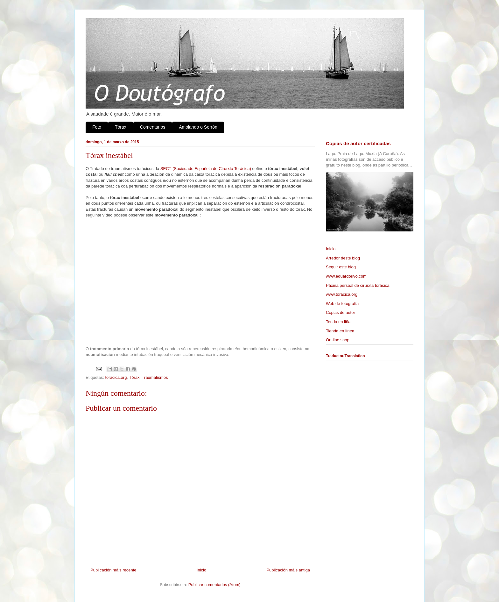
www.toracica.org (341, 294)
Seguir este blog (341, 267)
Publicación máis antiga (288, 570)
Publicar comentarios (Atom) (214, 584)
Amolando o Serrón (198, 127)
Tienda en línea (340, 331)
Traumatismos (155, 377)
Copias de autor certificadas (358, 143)
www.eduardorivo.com (346, 276)
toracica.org (116, 377)
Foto (96, 127)
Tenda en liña (338, 321)
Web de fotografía (342, 303)
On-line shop (337, 339)
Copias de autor (340, 312)
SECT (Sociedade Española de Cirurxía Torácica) (205, 168)
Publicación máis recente (113, 570)
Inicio (201, 570)
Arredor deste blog (343, 258)
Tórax (120, 127)
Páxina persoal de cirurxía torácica (357, 285)
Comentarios (152, 127)
